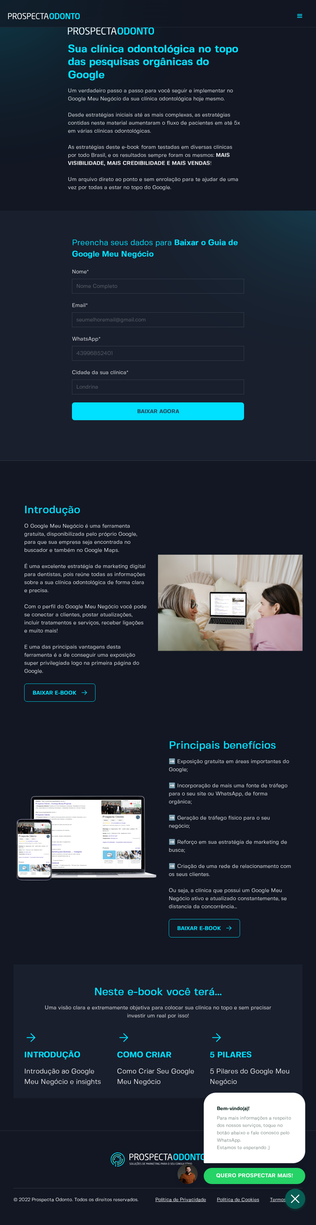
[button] (300, 16)
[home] (44, 16)
